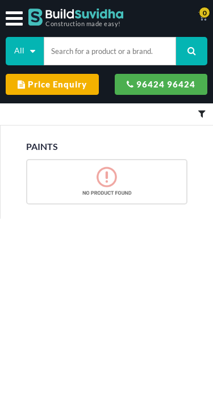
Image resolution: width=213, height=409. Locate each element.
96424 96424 (161, 84)
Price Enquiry (52, 84)
